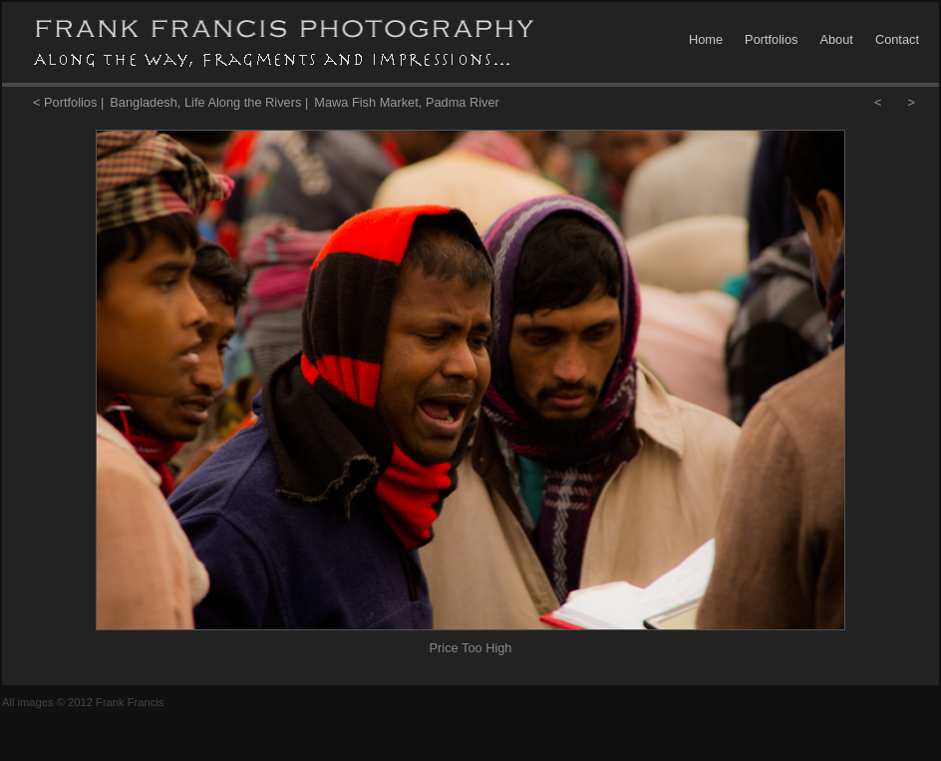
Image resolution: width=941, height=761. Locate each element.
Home (706, 39)
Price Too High (471, 647)
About (835, 39)
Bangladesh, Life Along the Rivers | (209, 102)
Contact (897, 39)
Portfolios (771, 39)
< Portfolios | (68, 102)
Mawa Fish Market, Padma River (406, 102)
